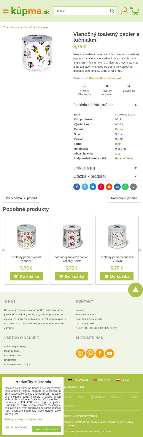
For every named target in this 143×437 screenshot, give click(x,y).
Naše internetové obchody (89, 319)
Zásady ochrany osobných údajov (70, 431)
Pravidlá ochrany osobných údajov (107, 422)
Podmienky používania (100, 431)
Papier (119, 129)
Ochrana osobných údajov (17, 364)
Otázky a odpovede (85, 323)
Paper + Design (124, 158)
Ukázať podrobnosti (16, 427)
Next (140, 250)
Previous (3, 250)
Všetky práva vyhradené (85, 416)
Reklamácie (10, 360)
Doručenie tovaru (12, 355)
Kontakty (80, 310)
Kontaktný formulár (85, 314)
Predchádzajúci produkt (21, 198)
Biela (118, 143)
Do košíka (26, 276)
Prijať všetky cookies (46, 429)
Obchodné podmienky (15, 346)
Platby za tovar (11, 351)
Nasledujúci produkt (124, 198)
